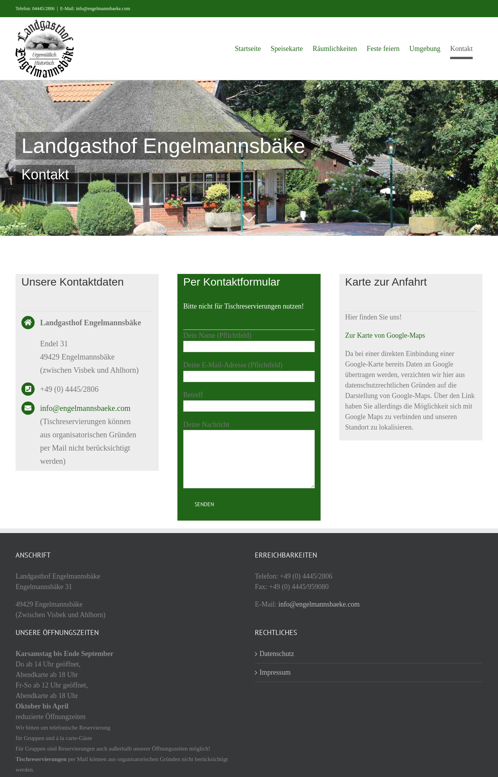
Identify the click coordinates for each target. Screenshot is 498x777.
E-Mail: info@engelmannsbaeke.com (95, 8)
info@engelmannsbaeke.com (85, 408)
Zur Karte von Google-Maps (385, 335)
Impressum (275, 672)
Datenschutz (277, 654)
